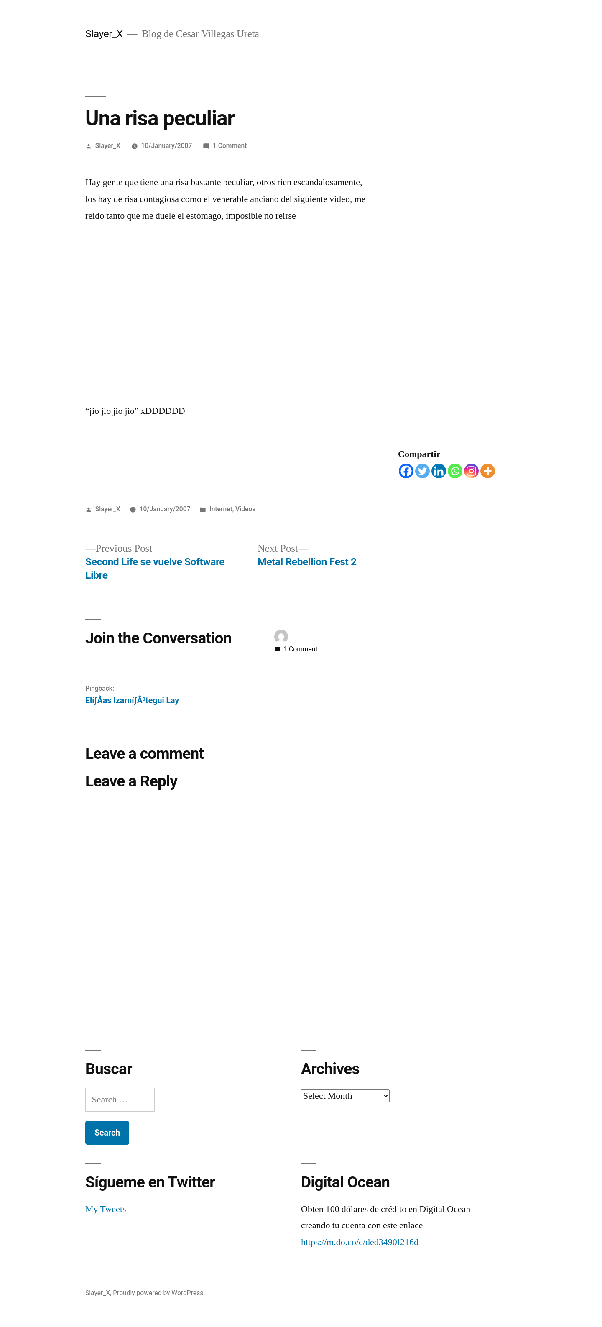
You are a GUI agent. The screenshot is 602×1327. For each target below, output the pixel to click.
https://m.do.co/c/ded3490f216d (359, 1242)
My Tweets (105, 1209)
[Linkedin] (438, 471)
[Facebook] (406, 471)
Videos (245, 509)
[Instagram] (471, 471)
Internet (220, 509)
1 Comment (230, 146)
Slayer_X (104, 34)
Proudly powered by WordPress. (159, 1293)
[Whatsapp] (455, 471)
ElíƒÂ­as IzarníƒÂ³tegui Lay (132, 700)
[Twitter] (422, 471)
